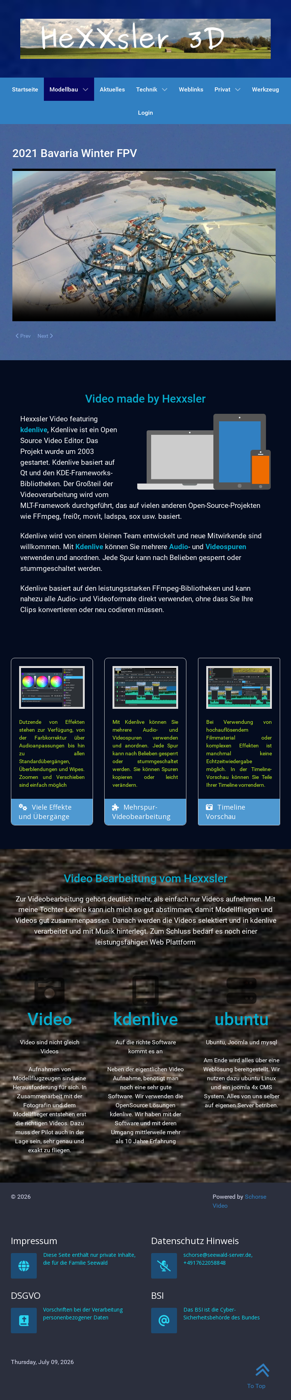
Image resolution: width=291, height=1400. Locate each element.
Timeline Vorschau (226, 811)
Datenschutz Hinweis (213, 1299)
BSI (207, 1354)
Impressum (70, 1299)
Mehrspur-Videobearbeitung (142, 811)
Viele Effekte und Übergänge (46, 812)
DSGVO (68, 1354)
